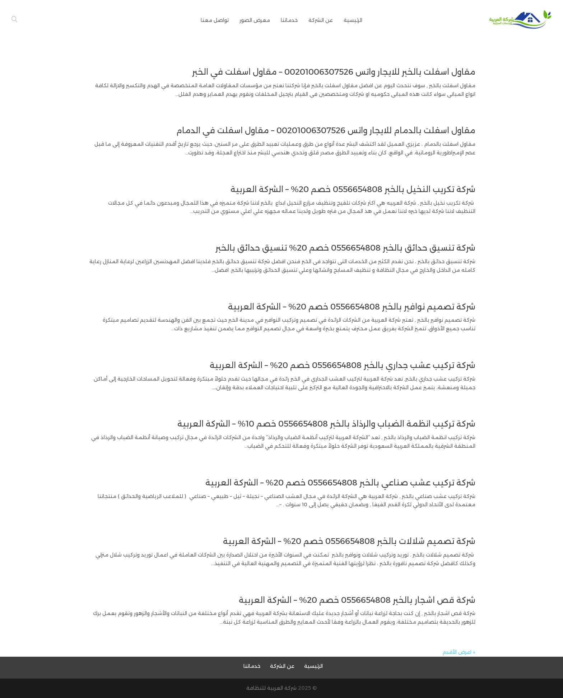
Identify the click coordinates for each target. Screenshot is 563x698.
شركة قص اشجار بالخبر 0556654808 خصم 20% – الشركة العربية (357, 600)
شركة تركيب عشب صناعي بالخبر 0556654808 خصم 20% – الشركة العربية (340, 483)
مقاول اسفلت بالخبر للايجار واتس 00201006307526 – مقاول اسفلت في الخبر (333, 72)
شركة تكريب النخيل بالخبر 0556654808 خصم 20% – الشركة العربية (353, 189)
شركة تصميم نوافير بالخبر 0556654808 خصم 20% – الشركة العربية (351, 307)
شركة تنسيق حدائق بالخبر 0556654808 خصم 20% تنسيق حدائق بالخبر (345, 248)
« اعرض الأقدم (458, 652)
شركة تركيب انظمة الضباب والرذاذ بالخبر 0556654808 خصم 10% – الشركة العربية (326, 424)
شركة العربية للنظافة (271, 688)
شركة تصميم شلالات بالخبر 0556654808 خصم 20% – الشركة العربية (349, 541)
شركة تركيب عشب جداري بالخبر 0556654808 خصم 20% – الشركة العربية (342, 365)
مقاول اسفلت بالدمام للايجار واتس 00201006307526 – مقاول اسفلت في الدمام (325, 130)
